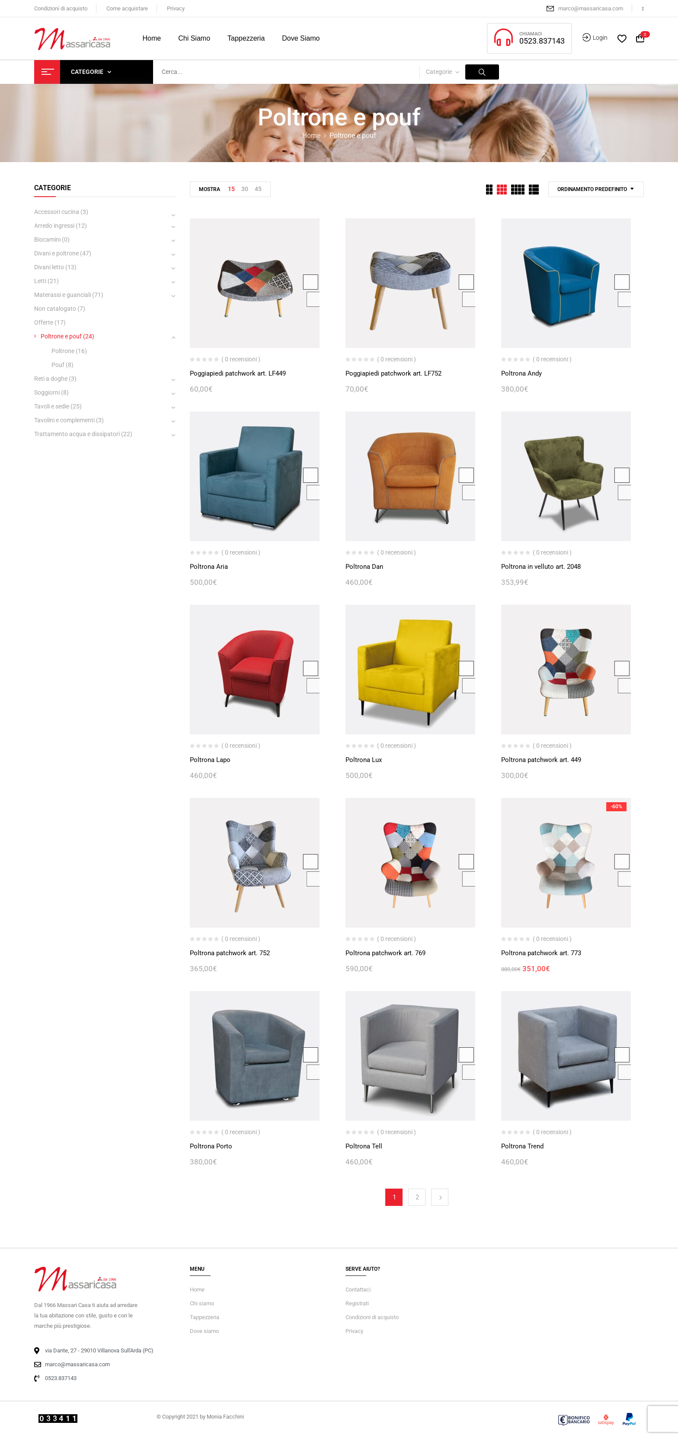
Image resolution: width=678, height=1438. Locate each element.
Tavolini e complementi (64, 420)
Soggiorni (47, 392)
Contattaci (358, 1289)
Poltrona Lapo (210, 760)
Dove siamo (204, 1331)
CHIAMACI (530, 34)
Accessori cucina (56, 211)
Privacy (176, 8)
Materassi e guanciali (62, 294)
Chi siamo (202, 1303)
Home (311, 135)
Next (439, 1197)
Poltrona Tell (363, 1146)
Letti (40, 280)
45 (258, 188)
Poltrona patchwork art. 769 (385, 953)
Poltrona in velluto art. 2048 (541, 567)
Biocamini (47, 239)
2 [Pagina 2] (417, 1197)
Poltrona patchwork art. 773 (541, 953)
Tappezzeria (204, 1317)
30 (244, 188)
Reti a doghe (50, 378)
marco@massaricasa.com (590, 8)
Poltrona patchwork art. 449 (541, 760)
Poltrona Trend (522, 1146)
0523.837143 (542, 40)
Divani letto (49, 267)
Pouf (57, 364)
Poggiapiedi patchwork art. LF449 (238, 373)
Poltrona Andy (521, 373)
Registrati (357, 1303)
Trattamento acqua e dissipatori (77, 433)
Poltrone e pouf (61, 336)
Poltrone (62, 351)
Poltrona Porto (211, 1146)
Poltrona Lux (363, 760)
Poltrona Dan (364, 567)
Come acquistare (127, 8)
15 (231, 188)
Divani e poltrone (56, 253)
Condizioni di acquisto (60, 8)
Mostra (209, 189)
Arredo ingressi (54, 225)
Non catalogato (55, 308)
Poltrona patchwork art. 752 (230, 953)
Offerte (43, 322)
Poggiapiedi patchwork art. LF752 (393, 373)
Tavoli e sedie (51, 406)
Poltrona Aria (209, 567)
